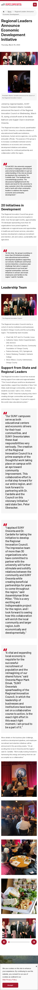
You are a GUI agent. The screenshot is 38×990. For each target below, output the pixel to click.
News (9, 11)
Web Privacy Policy (9, 980)
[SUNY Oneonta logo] (11, 5)
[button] (4, 942)
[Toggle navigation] (35, 4)
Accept (10, 985)
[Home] (3, 11)
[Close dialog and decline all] (36, 965)
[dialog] (19, 977)
